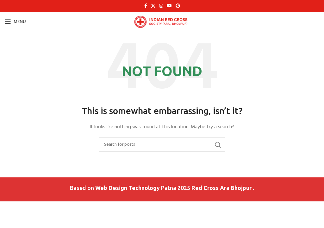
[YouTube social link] (169, 6)
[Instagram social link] (161, 6)
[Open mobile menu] (15, 21)
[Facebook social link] (145, 6)
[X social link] (153, 6)
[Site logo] (162, 21)
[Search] (162, 144)
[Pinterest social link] (178, 6)
